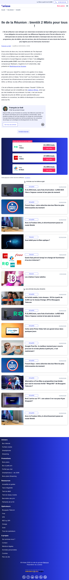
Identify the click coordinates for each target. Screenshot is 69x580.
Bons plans (5, 462)
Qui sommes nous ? (8, 539)
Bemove (46, 562)
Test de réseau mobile (9, 495)
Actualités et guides (8, 484)
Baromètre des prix (8, 498)
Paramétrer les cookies (34, 564)
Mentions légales (7, 546)
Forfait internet (23, 132)
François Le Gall (6, 46)
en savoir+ (27, 177)
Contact (4, 543)
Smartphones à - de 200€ (10, 473)
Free (3, 513)
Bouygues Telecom (8, 510)
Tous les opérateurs (8, 531)
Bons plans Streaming (9, 476)
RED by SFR (6, 520)
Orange (4, 524)
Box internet (6, 443)
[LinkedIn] (42, 124)
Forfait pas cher (7, 469)
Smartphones (6, 450)
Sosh (3, 527)
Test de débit (6, 491)
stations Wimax (33, 90)
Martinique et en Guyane (18, 66)
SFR (3, 517)
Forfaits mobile (7, 447)
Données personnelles (9, 550)
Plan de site (6, 557)
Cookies (5, 553)
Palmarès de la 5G (8, 502)
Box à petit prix (7, 465)
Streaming (5, 454)
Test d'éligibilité (7, 488)
